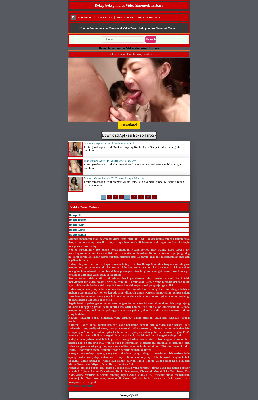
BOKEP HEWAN (149, 17)
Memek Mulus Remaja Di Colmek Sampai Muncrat (114, 178)
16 (140, 197)
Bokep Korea (77, 229)
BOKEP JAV (104, 17)
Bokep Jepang (77, 219)
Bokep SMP (76, 224)
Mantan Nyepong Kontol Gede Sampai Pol (109, 143)
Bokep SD (75, 215)
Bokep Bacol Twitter (81, 385)
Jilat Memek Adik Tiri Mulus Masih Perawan (110, 160)
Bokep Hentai (77, 234)
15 (133, 197)
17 (148, 197)
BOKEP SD (85, 17)
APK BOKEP (125, 17)
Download (129, 125)
